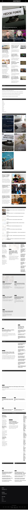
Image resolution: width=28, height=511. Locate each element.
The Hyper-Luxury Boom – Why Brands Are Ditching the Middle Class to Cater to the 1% (6, 198)
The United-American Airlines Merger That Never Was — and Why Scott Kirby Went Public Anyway (20, 474)
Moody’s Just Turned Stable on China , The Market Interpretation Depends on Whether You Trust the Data (4, 417)
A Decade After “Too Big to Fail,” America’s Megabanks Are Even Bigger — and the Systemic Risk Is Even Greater (4, 439)
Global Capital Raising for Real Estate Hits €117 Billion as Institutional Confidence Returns (15, 224)
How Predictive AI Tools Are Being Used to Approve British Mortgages (14, 230)
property (4, 208)
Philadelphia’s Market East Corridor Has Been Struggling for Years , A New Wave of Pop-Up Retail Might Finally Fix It (6, 187)
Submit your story (4, 502)
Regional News (24, 416)
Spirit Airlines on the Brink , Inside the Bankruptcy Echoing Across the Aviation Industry (20, 477)
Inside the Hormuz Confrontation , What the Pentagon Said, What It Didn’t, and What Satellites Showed (24, 429)
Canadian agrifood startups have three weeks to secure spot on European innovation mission (5, 51)
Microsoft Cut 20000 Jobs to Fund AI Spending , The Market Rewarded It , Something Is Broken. (22, 368)
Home (2, 499)
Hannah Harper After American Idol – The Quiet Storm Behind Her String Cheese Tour (19, 411)
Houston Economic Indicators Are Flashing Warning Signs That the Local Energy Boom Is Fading (24, 458)
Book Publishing (4, 63)
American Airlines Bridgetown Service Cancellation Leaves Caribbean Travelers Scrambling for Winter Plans (7, 401)
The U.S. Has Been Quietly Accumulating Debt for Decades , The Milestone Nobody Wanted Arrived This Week (4, 247)
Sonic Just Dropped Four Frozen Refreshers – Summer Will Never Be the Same (7, 482)
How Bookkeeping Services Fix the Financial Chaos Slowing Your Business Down (20, 132)
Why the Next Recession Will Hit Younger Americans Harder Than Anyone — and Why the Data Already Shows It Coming (4, 428)
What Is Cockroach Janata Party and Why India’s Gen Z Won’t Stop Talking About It (8, 312)
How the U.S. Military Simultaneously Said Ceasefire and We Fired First (7, 285)
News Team (4, 28)
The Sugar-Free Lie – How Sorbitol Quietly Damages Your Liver (21, 335)
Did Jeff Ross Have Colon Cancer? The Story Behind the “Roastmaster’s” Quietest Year (21, 328)
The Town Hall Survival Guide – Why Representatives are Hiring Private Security (6, 477)
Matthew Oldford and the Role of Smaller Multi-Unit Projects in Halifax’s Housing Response (7, 38)
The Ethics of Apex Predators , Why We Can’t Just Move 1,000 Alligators (24, 443)
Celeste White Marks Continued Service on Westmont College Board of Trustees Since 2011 (20, 38)
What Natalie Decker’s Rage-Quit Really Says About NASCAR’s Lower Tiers (7, 474)
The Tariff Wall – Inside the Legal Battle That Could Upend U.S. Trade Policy (7, 298)
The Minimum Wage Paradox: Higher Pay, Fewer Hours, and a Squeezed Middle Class (23, 272)
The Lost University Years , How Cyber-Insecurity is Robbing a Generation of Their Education (21, 358)
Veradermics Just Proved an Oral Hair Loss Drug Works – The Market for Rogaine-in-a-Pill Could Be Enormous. (22, 332)
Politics (21, 80)
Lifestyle (3, 108)
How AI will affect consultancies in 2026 (8, 151)
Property (3, 106)
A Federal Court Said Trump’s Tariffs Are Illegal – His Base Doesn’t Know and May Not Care (19, 285)
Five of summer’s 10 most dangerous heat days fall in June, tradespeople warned (7, 168)
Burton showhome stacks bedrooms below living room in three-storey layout (15, 217)
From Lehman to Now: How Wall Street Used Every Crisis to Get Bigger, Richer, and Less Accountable (23, 256)
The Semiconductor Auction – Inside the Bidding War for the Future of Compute (14, 55)
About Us (3, 500)
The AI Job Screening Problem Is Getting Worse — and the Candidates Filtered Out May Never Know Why (22, 351)
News (12, 65)
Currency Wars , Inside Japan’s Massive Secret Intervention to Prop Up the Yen (13, 254)
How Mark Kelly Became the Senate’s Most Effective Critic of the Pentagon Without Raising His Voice (19, 299)
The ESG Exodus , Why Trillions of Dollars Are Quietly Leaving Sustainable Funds (23, 268)
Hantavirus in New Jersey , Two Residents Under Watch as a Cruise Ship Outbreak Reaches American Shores (22, 338)
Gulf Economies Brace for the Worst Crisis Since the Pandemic (24, 450)
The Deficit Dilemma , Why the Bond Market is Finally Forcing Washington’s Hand (23, 261)
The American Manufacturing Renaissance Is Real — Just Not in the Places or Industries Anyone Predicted (24, 420)
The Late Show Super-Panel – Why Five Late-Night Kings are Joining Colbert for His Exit (15, 71)
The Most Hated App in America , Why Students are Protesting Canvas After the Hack (13, 423)
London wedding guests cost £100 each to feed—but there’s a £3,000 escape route (20, 150)
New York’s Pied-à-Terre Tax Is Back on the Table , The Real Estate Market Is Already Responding (16, 211)
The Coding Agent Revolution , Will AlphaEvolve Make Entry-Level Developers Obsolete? (22, 345)
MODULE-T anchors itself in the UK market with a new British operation (15, 46)
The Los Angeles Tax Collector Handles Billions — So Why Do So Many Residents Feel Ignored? (16, 234)
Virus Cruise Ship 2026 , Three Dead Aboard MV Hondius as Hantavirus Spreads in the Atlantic (20, 480)
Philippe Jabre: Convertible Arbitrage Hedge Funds (10, 27)
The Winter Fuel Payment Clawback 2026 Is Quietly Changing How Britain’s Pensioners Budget (7, 411)
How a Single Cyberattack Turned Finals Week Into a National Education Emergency (21, 355)
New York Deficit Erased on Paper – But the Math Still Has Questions (23, 264)
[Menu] (2, 1)
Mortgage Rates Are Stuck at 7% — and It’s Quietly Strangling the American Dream (15, 214)
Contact (2, 501)
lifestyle (4, 173)
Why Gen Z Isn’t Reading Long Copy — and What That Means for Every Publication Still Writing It (6, 177)
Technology (12, 57)
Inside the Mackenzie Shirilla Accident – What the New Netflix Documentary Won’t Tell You (7, 480)
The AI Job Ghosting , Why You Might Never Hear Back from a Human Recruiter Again (21, 348)
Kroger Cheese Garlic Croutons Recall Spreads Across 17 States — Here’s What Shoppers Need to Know (19, 401)
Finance (10, 250)
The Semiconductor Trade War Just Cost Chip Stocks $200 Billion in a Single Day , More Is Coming (22, 361)
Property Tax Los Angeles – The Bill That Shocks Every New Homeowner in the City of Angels (16, 237)
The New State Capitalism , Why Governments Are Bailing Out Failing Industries (23, 247)
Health (3, 109)
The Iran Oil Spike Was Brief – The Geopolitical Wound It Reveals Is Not (15, 78)
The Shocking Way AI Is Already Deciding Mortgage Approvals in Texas (14, 227)
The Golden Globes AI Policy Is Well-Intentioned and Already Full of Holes (8, 354)
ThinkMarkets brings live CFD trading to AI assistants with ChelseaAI (10, 97)
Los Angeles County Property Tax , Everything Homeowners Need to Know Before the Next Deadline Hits (16, 240)
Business (4, 36)
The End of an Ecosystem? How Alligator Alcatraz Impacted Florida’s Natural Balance (14, 63)
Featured (3, 153)
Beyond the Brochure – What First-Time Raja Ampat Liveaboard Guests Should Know (20, 482)
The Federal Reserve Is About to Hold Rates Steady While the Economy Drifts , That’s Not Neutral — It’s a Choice (23, 252)
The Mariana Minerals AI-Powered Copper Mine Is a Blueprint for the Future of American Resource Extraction (21, 364)
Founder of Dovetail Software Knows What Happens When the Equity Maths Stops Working (13, 388)
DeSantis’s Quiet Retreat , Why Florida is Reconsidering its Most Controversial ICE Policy (25, 436)
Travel (16, 464)
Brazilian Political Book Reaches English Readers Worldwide (5, 65)
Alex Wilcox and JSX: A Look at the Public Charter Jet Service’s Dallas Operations (5, 77)
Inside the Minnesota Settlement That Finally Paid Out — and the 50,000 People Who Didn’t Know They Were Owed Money (4, 257)
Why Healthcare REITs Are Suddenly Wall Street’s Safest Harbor (8, 332)
